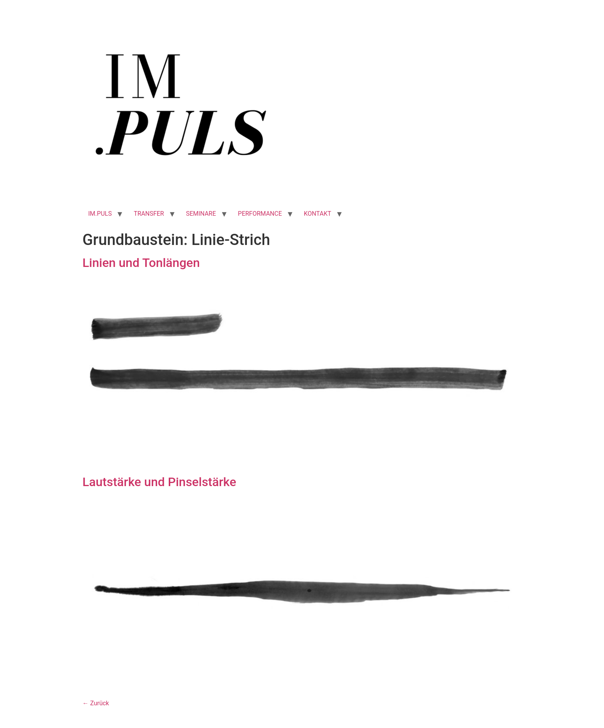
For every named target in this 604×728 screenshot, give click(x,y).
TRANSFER (149, 213)
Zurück (95, 703)
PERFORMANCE (260, 213)
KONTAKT (317, 213)
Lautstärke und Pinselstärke (159, 482)
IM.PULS (100, 213)
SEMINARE (201, 213)
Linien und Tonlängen (141, 262)
